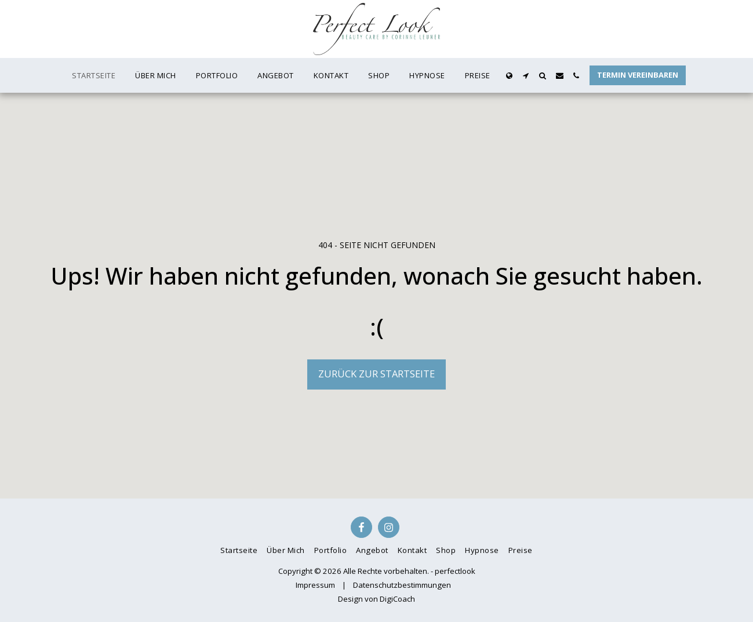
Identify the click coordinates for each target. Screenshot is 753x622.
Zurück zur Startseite (376, 373)
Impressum (315, 585)
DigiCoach (397, 599)
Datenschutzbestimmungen (402, 585)
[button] (526, 75)
